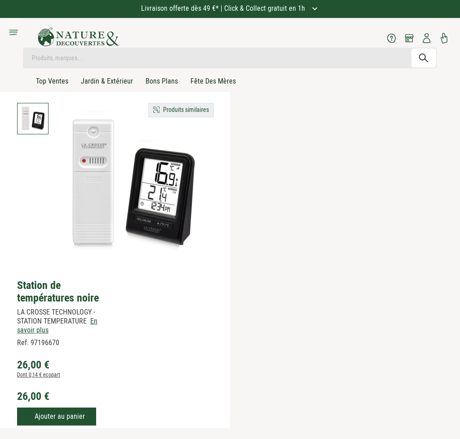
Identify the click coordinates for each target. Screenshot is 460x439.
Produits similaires (186, 109)
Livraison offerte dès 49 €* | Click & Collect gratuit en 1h (224, 8)
